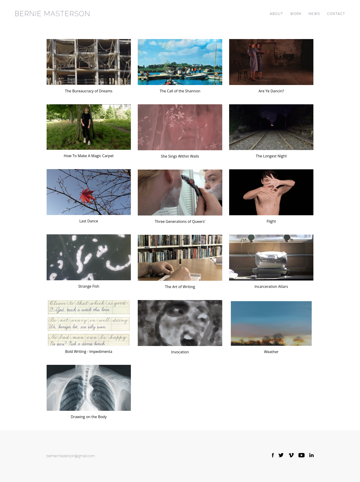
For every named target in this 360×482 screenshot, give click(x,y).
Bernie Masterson (52, 13)
